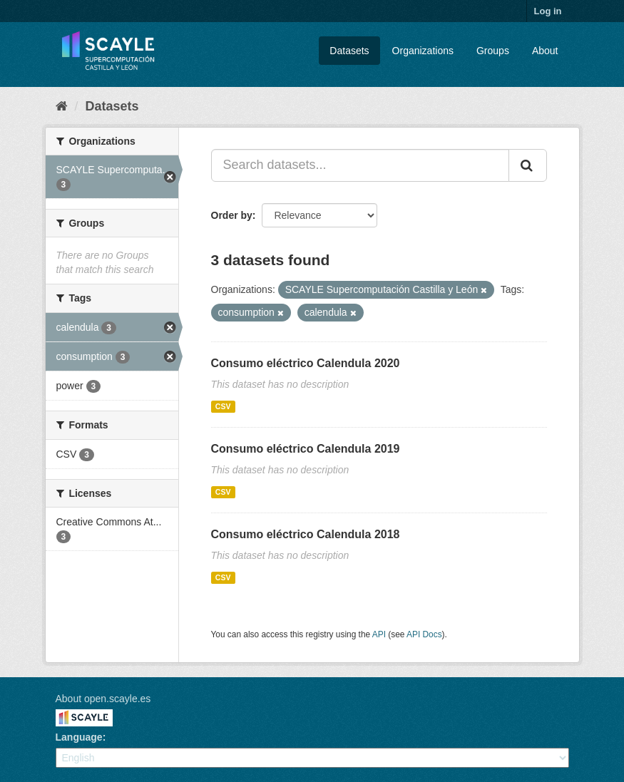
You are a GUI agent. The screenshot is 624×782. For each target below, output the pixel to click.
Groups (492, 50)
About (545, 50)
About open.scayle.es (103, 698)
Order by (231, 215)
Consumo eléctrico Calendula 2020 (305, 363)
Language (79, 737)
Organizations (423, 50)
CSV (223, 406)
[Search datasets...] (360, 165)
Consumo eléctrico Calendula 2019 (305, 449)
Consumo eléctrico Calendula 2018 (305, 534)
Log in (548, 11)
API (379, 634)
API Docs (424, 634)
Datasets (349, 50)
